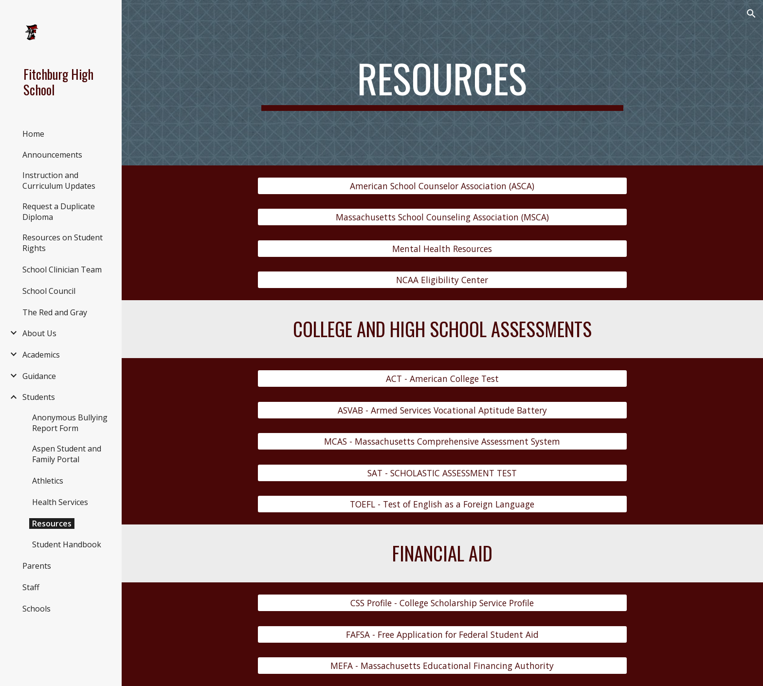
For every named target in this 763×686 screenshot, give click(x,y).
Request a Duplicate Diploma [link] (58, 211)
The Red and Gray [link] (54, 312)
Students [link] (38, 397)
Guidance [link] (39, 376)
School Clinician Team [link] (62, 269)
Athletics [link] (47, 480)
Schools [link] (36, 608)
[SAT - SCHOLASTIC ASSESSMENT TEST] (442, 473)
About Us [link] (39, 333)
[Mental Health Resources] (442, 249)
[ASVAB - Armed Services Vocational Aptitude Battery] (442, 410)
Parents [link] (36, 565)
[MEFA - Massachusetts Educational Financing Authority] (442, 666)
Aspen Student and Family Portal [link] (66, 454)
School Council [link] (48, 291)
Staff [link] (30, 587)
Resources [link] (52, 523)
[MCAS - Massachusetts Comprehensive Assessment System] (442, 441)
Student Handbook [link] (66, 544)
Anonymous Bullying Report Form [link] (70, 422)
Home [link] (33, 133)
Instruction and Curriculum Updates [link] (58, 180)
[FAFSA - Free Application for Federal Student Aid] (442, 634)
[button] (751, 13)
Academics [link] (41, 354)
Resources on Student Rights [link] (62, 242)
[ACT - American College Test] (442, 379)
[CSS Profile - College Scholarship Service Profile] (442, 603)
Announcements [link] (52, 154)
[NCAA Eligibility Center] (442, 280)
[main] (442, 83)
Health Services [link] (60, 502)
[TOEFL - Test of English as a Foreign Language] (442, 504)
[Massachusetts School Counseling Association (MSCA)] (442, 217)
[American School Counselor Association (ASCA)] (442, 186)
